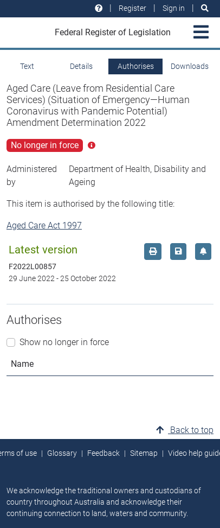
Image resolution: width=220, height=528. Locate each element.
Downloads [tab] (190, 66)
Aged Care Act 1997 (44, 225)
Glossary (62, 453)
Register (132, 8)
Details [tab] (81, 66)
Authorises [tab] (136, 66)
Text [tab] (27, 66)
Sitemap (144, 453)
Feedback (103, 453)
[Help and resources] (98, 8)
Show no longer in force (64, 342)
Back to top (184, 430)
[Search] (204, 8)
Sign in (174, 8)
